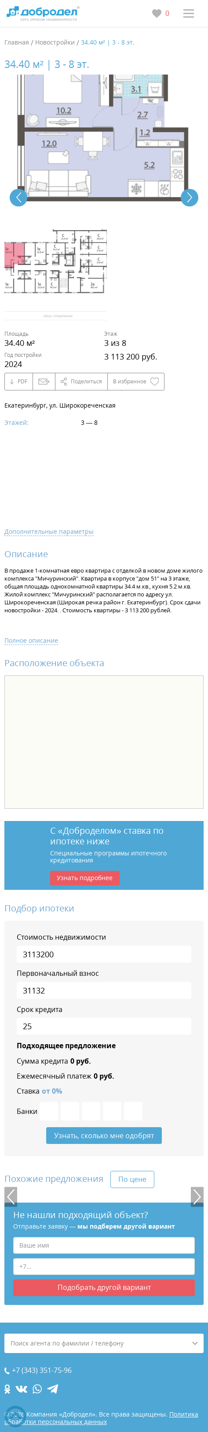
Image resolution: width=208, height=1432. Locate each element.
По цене (132, 1179)
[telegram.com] (52, 1389)
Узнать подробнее (85, 877)
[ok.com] (7, 1389)
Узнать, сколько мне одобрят (104, 1135)
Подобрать (104, 1287)
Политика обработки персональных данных (101, 1418)
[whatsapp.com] (37, 1389)
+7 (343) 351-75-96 (42, 1370)
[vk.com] (21, 1389)
